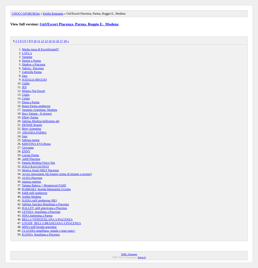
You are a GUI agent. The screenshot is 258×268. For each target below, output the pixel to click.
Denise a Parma (31, 60)
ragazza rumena (31, 181)
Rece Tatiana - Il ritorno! (37, 113)
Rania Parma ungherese (36, 106)
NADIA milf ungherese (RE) (39, 200)
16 (57, 41)
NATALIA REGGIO (34, 79)
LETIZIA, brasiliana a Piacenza (41, 212)
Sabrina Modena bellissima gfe (40, 121)
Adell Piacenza (31, 159)
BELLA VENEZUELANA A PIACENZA (47, 219)
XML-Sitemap (129, 254)
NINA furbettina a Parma (37, 215)
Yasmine (27, 57)
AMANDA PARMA (34, 132)
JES (24, 87)
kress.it (142, 257)
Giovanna (28, 147)
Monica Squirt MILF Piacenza (40, 170)
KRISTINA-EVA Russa (36, 144)
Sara (24, 76)
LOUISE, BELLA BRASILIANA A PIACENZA (51, 223)
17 (61, 41)
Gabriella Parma (32, 72)
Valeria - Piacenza (33, 68)
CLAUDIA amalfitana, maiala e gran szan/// (48, 230)
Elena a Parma (30, 102)
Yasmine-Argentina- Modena (39, 110)
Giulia (25, 83)
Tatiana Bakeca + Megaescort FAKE (44, 185)
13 (46, 41)
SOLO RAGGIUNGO (35, 166)
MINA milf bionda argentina (39, 227)
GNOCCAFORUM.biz (26, 13)
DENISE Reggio (32, 125)
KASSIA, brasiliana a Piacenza (41, 234)
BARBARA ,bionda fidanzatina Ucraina (46, 189)
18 (65, 41)
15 (53, 41)
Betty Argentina (31, 128)
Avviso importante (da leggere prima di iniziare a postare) (57, 174)
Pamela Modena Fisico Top (38, 162)
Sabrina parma (31, 140)
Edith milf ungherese (34, 193)
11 (38, 41)
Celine (26, 98)
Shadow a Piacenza (33, 64)
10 (35, 41)
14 (50, 41)
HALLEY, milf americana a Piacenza (44, 208)
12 (42, 41)
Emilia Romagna (53, 13)
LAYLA (27, 53)
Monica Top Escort (33, 91)
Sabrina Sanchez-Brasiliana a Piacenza (45, 204)
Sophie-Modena (31, 196)
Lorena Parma (30, 155)
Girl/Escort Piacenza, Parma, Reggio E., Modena (79, 24)
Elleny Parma (30, 117)
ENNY (26, 151)
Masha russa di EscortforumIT (40, 49)
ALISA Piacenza (32, 178)
